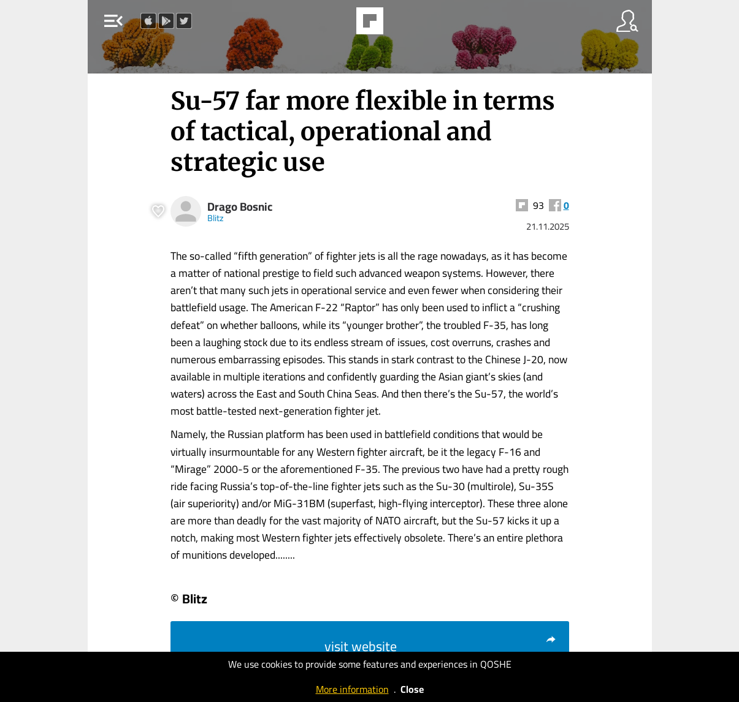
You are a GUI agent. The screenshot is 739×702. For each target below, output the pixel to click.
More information (352, 689)
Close (412, 689)
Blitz (215, 217)
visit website (440, 646)
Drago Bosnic (239, 206)
